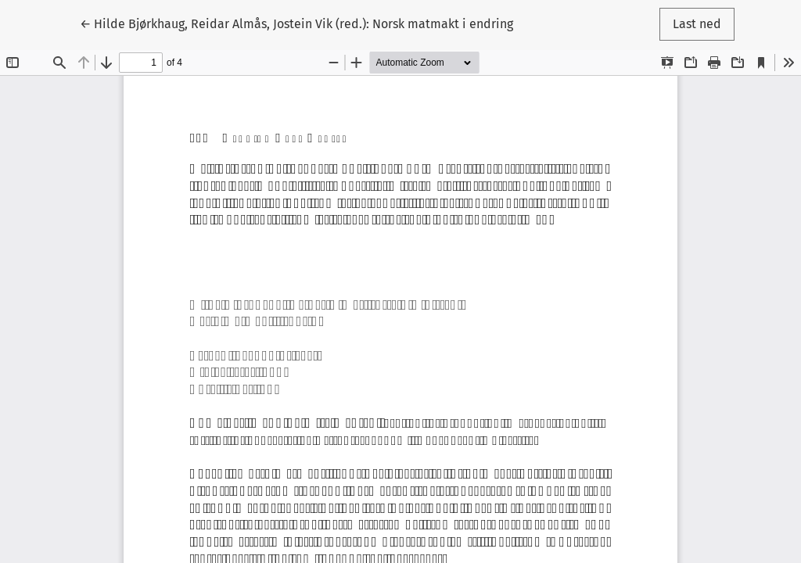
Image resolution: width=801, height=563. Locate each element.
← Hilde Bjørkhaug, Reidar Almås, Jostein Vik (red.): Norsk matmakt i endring (296, 22)
